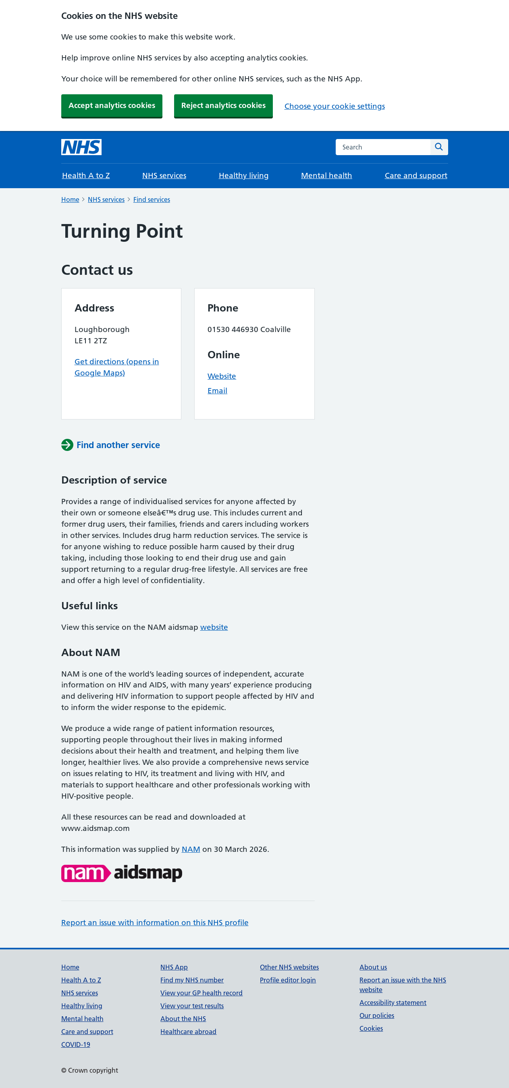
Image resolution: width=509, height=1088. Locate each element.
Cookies (371, 1028)
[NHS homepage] (81, 147)
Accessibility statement (392, 1003)
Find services (151, 199)
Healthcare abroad (188, 1032)
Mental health (326, 175)
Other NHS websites (289, 967)
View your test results (192, 1006)
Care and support (416, 175)
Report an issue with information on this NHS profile (155, 922)
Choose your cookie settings (335, 106)
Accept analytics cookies (112, 105)
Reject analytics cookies (223, 105)
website (214, 627)
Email (217, 390)
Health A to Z (86, 175)
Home (70, 199)
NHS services (164, 175)
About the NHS (183, 1019)
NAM (191, 849)
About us (373, 967)
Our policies (376, 1015)
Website (222, 376)
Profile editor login (288, 980)
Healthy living (244, 175)
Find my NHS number (192, 980)
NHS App (174, 967)
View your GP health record (201, 993)
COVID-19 (75, 1044)
